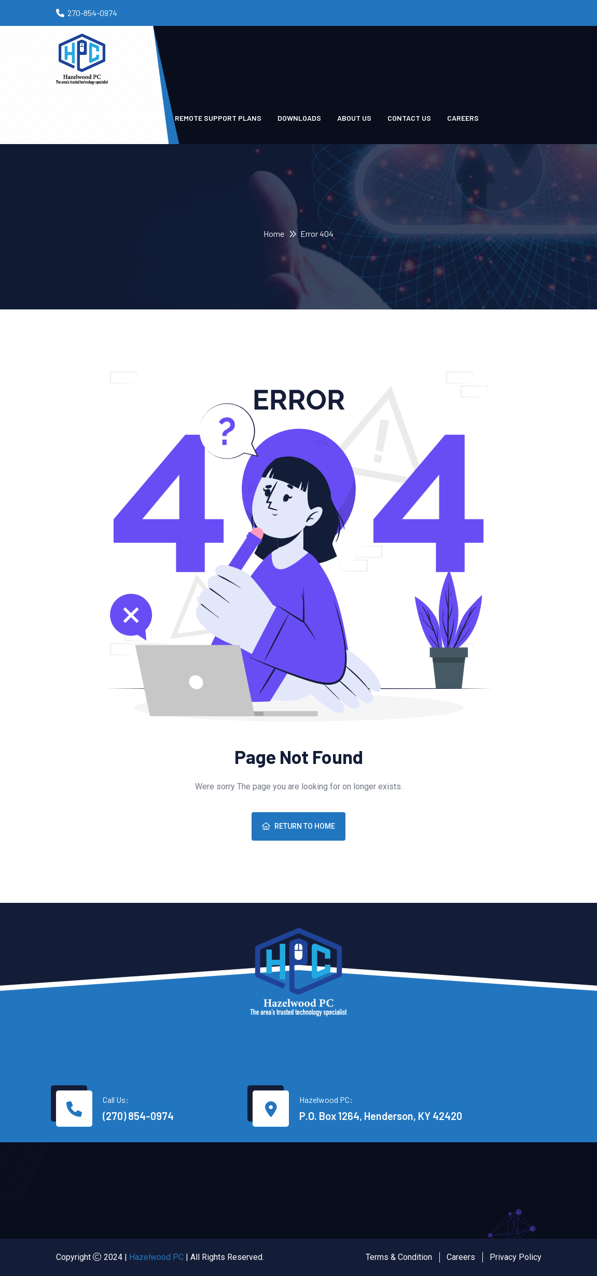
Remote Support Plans (218, 118)
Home (273, 233)
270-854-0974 (92, 13)
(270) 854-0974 (138, 1116)
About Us (354, 118)
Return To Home (298, 826)
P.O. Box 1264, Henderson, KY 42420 (380, 1116)
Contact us (409, 118)
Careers (463, 118)
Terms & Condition (399, 1257)
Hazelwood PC (156, 1257)
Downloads (299, 118)
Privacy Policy (516, 1257)
